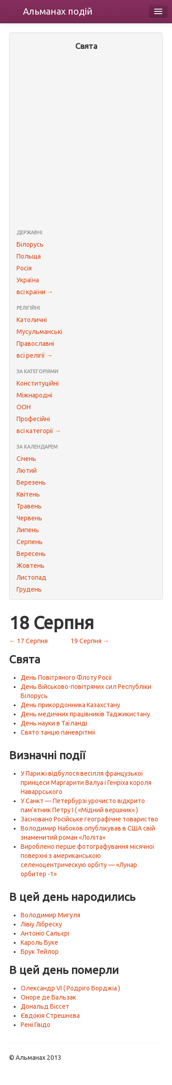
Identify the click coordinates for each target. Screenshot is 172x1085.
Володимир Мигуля (50, 915)
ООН (24, 407)
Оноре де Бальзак (48, 997)
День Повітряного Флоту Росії (66, 677)
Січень (26, 458)
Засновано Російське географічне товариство (89, 819)
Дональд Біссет (45, 1006)
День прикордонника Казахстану (70, 705)
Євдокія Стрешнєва (50, 1015)
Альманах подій (58, 11)
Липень (28, 530)
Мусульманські (39, 331)
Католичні (32, 319)
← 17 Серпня (28, 641)
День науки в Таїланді (54, 723)
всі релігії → (35, 355)
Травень (29, 506)
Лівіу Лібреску (41, 924)
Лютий (27, 470)
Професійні (33, 419)
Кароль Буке (39, 942)
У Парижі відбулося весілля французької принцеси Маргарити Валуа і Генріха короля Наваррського (86, 782)
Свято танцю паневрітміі (58, 732)
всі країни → (35, 292)
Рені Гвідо (35, 1024)
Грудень (29, 589)
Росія (24, 268)
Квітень (28, 494)
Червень (29, 518)
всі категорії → (39, 430)
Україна (28, 280)
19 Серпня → (90, 641)
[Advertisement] (86, 141)
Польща (29, 256)
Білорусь (30, 244)
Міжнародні (34, 395)
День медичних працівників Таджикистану (85, 714)
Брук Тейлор (40, 951)
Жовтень (30, 565)
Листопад (31, 577)
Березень (31, 482)
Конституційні (38, 383)
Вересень (31, 553)
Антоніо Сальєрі (45, 933)
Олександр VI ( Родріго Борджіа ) (70, 988)
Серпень (30, 541)
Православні (35, 343)
